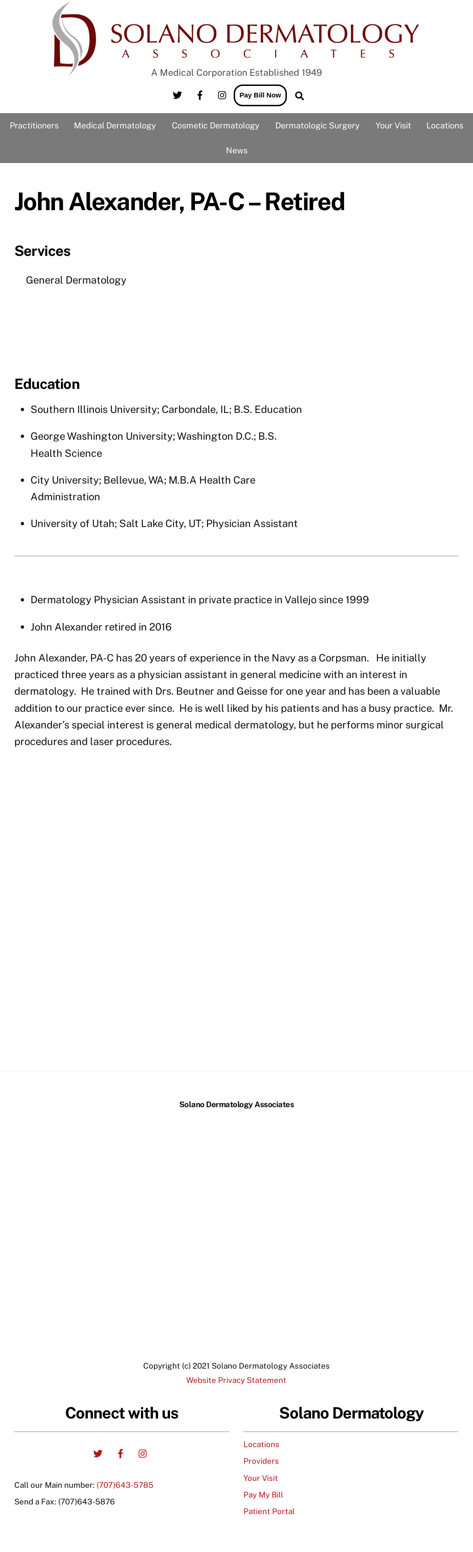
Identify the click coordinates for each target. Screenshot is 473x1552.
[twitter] (177, 94)
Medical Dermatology (115, 125)
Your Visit (393, 125)
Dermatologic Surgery (317, 125)
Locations (444, 125)
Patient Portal (269, 1511)
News (237, 150)
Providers (261, 1461)
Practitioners (34, 125)
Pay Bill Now (260, 95)
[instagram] (222, 94)
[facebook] (200, 94)
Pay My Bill (263, 1494)
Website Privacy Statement (236, 1380)
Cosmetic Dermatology (216, 125)
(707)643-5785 (125, 1485)
